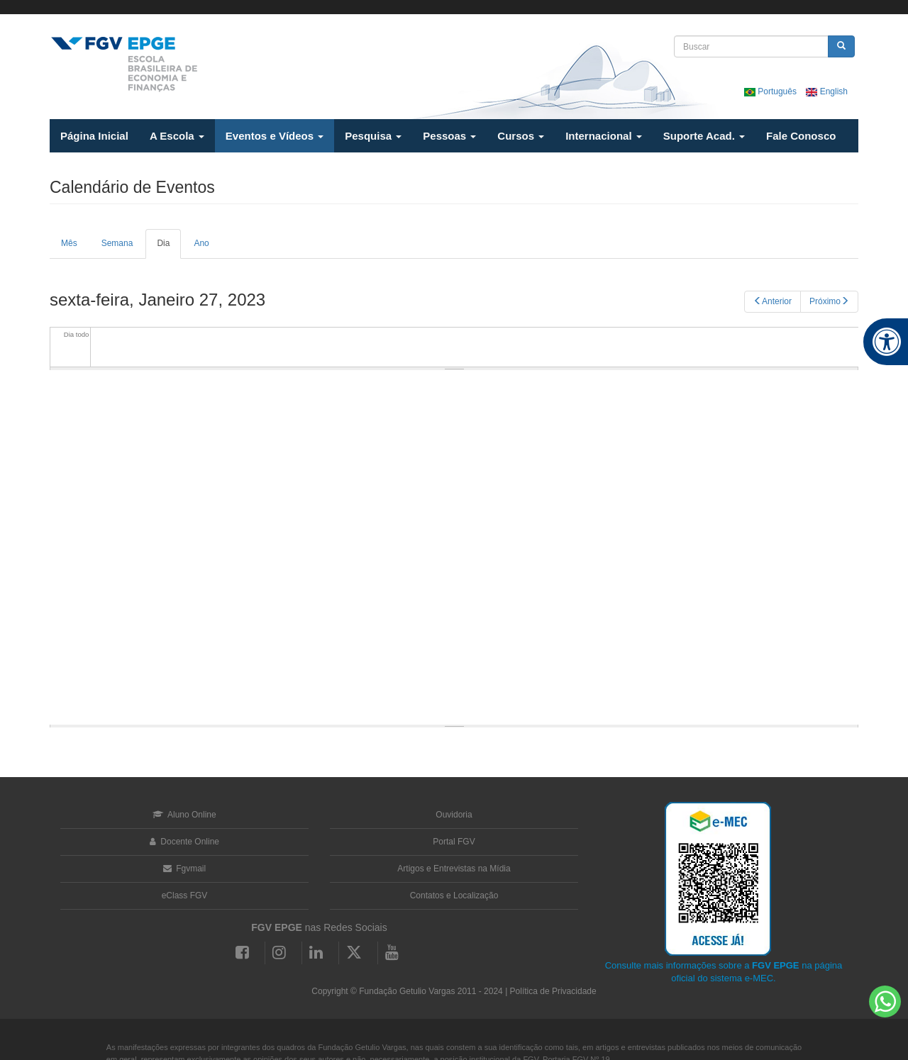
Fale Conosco (801, 136)
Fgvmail (184, 869)
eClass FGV (185, 895)
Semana (117, 243)
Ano (201, 243)
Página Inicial (94, 136)
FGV (444, 7)
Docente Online (184, 842)
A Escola (177, 136)
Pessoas (449, 136)
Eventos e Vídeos (274, 136)
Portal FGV (454, 842)
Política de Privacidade (553, 991)
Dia (169, 248)
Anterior (772, 301)
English (827, 91)
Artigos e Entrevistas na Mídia (453, 869)
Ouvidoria (454, 815)
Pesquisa (373, 136)
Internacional (603, 136)
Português (771, 91)
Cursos (520, 136)
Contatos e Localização (454, 895)
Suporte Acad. (704, 136)
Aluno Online (184, 815)
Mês (69, 243)
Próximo (829, 301)
